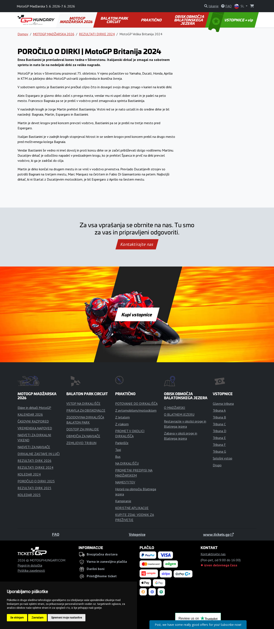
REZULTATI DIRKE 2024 (97, 34)
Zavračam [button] (37, 617)
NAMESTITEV (125, 482)
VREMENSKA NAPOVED (35, 428)
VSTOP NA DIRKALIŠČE (83, 403)
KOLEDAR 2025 (29, 495)
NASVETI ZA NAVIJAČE (34, 447)
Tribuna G (219, 451)
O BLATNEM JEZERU (179, 414)
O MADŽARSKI (174, 407)
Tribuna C (219, 424)
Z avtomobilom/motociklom (135, 410)
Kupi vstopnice (137, 314)
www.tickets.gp (218, 534)
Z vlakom (122, 424)
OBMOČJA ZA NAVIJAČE (83, 436)
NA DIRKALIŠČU (127, 463)
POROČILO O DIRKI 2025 (36, 481)
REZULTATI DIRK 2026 (34, 460)
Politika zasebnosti (31, 570)
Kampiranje (123, 501)
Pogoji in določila (30, 565)
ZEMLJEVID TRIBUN (81, 443)
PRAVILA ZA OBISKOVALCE (85, 410)
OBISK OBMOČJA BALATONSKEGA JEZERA (189, 20)
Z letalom (122, 417)
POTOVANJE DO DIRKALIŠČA (136, 403)
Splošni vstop (222, 458)
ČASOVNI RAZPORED (33, 421)
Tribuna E (219, 438)
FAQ (55, 534)
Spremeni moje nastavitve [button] (66, 617)
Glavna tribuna (223, 403)
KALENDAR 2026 (30, 414)
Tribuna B (219, 417)
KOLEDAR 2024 (29, 474)
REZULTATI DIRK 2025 (34, 488)
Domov (23, 34)
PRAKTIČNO (151, 19)
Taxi (118, 450)
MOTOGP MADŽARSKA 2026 (77, 20)
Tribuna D (219, 431)
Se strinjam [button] (17, 617)
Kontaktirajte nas (137, 244)
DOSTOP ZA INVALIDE (82, 429)
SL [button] (239, 6)
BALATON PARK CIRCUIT (114, 20)
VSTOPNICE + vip (231, 20)
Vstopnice (137, 534)
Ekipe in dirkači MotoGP (34, 407)
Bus (118, 456)
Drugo (217, 465)
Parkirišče (121, 443)
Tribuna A (219, 410)
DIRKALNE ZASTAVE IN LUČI (39, 454)
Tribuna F (219, 444)
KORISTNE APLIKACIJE (132, 508)
